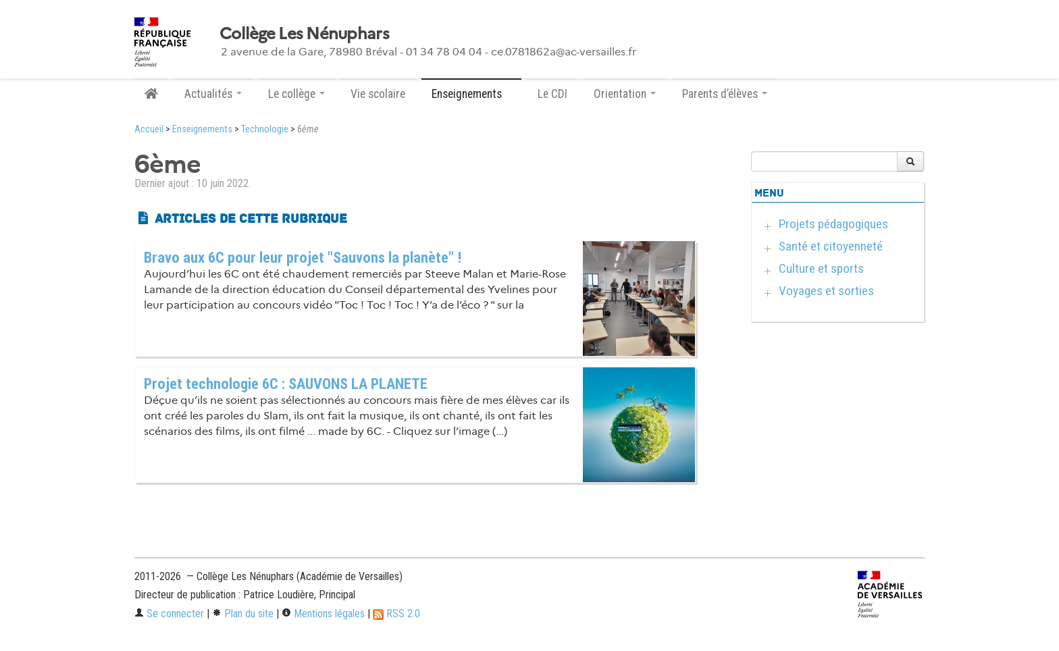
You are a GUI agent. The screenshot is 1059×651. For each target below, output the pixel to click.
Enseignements (202, 129)
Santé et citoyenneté (831, 246)
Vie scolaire (378, 94)
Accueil (148, 129)
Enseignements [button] (471, 94)
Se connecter (169, 613)
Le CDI (552, 94)
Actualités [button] (213, 94)
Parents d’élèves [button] (724, 94)
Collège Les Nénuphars (304, 34)
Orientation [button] (625, 94)
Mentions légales (323, 613)
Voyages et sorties (826, 290)
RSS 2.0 (396, 613)
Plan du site (243, 613)
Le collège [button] (296, 94)
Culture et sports (821, 268)
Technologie (264, 129)
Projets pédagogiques (833, 224)
